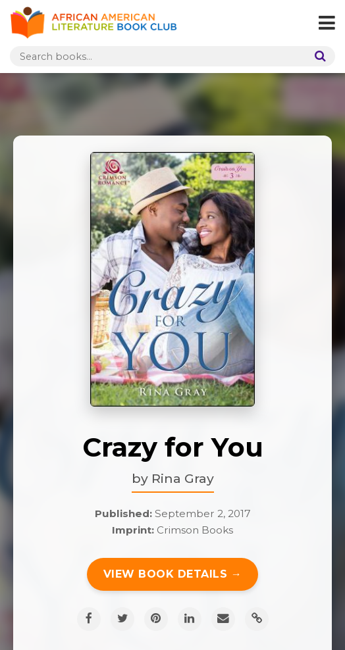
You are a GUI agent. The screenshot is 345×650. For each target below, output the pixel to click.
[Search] (317, 56)
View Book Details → (172, 574)
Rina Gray (182, 478)
